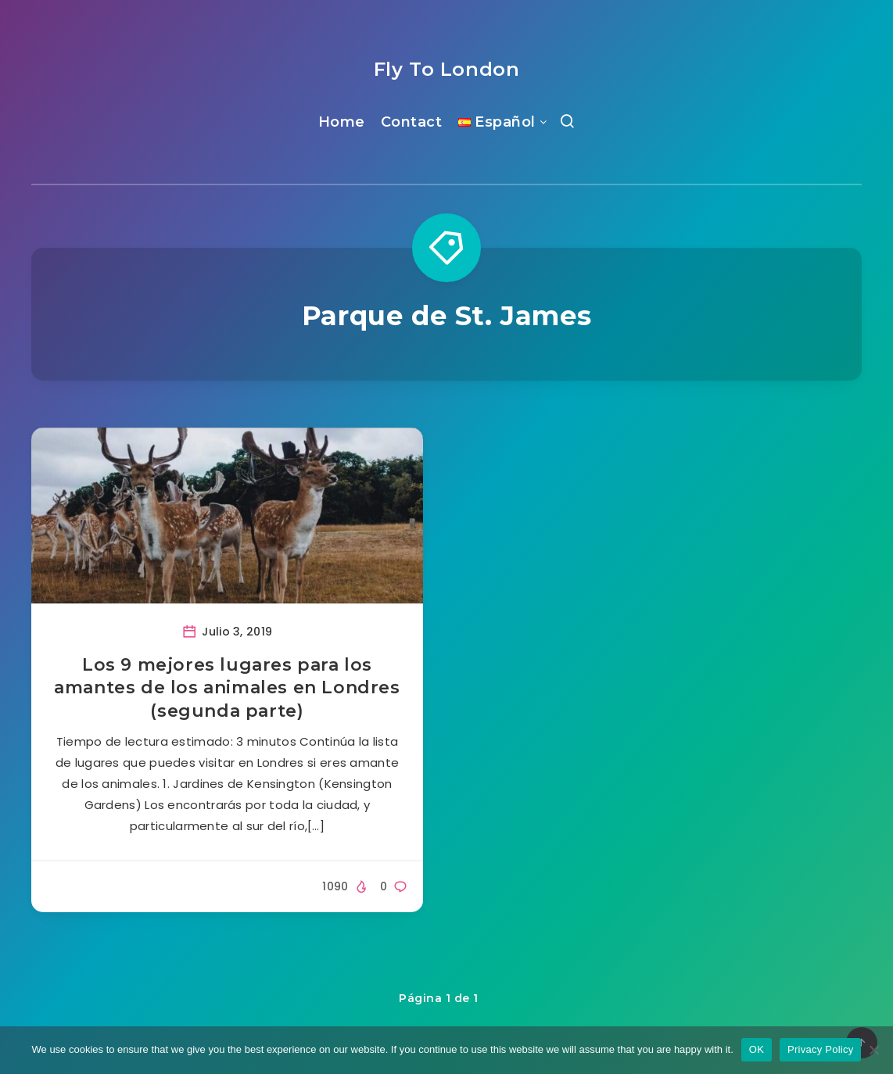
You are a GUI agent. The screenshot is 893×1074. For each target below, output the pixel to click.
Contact (412, 122)
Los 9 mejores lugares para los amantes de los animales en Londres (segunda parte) (227, 687)
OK (756, 1049)
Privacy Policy (820, 1049)
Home (341, 122)
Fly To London (447, 69)
